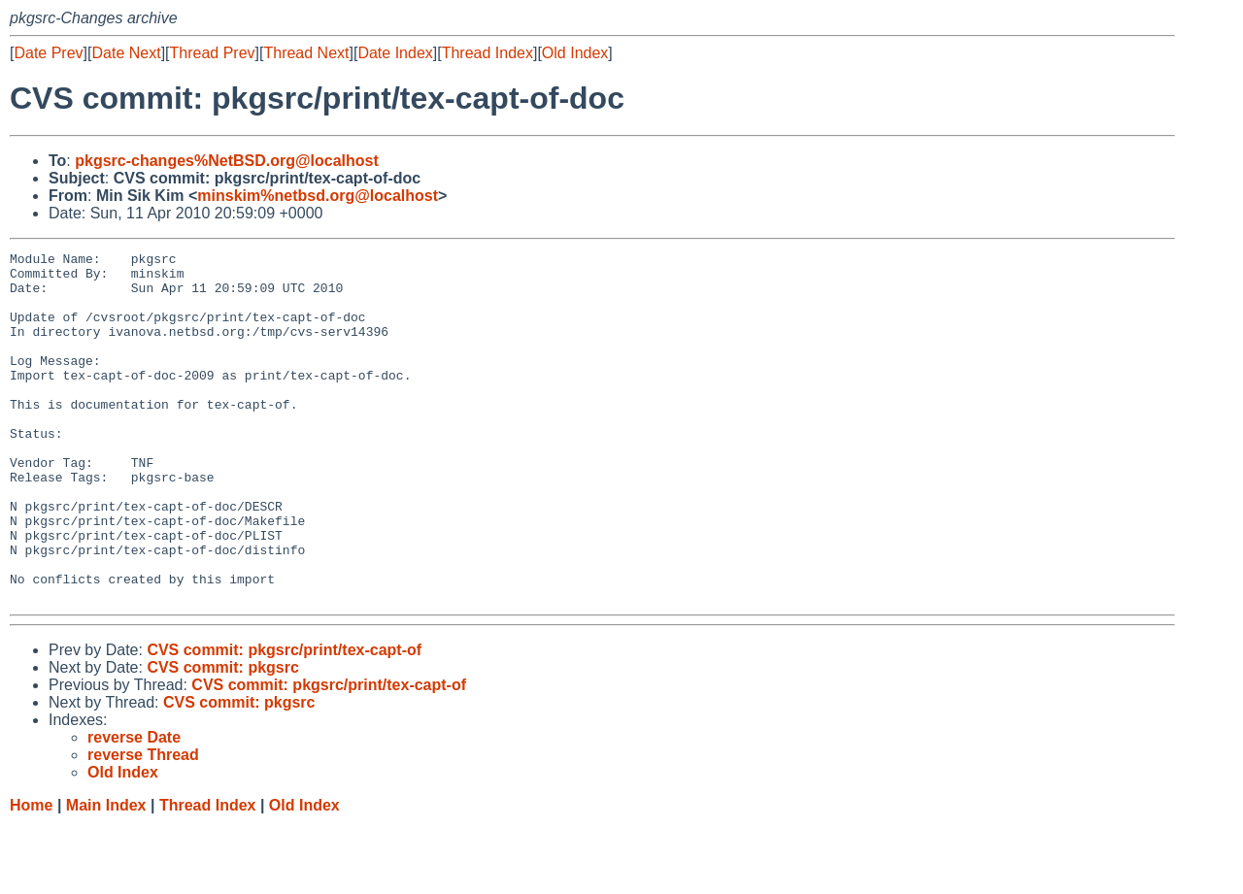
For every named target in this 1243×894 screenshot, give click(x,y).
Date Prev (48, 53)
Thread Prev (212, 53)
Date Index (394, 53)
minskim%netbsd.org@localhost (317, 195)
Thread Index (487, 53)
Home (31, 875)
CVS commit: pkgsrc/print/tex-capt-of (284, 720)
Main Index (106, 875)
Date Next (125, 53)
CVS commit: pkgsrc (222, 737)
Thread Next (306, 53)
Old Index (575, 53)
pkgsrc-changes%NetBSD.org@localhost (227, 160)
